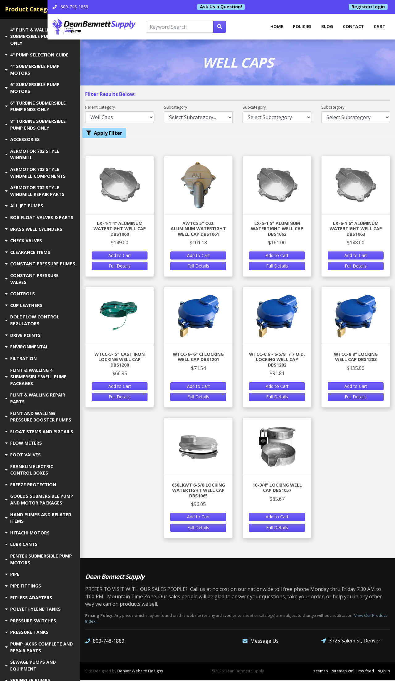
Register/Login (368, 7)
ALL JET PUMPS (24, 206)
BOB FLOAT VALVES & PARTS (39, 217)
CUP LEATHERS (24, 305)
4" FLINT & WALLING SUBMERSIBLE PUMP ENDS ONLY (36, 36)
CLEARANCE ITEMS (27, 252)
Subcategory (175, 107)
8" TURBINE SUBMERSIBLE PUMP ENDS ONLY (35, 124)
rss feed (366, 671)
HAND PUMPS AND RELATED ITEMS (38, 518)
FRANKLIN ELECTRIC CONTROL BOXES (29, 469)
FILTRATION (21, 358)
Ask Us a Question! (237, 7)
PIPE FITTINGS (23, 586)
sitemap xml (343, 671)
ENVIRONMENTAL (26, 347)
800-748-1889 (104, 641)
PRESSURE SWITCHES (30, 621)
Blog (326, 27)
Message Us (261, 641)
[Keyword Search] (203, 27)
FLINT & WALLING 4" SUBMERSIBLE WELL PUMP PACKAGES (36, 376)
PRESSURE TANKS (26, 632)
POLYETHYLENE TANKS (33, 609)
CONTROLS (20, 294)
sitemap (320, 671)
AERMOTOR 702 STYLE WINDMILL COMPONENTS (35, 172)
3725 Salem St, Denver (350, 641)
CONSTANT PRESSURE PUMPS (40, 264)
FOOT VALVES (23, 455)
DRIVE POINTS (23, 335)
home (274, 27)
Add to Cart (119, 256)
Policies (300, 27)
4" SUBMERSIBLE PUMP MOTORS (32, 69)
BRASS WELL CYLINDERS (33, 229)
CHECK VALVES (23, 240)
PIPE (12, 574)
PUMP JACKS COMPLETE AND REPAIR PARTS (39, 647)
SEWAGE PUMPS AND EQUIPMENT (30, 665)
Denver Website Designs (140, 671)
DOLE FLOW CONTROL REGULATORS (32, 320)
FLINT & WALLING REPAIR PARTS (35, 398)
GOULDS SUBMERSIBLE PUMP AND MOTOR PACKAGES (39, 499)
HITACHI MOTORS (27, 533)
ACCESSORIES (22, 139)
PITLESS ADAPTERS (28, 597)
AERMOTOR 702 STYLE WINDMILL (32, 154)
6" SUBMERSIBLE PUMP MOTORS (32, 87)
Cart (379, 27)
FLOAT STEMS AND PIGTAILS (39, 431)
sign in (384, 671)
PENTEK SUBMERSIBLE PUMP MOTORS (38, 559)
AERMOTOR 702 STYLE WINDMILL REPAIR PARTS (34, 191)
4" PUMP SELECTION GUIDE (37, 55)
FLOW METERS (23, 443)
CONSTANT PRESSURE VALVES (32, 278)
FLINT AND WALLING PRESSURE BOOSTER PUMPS (38, 416)
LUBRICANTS (21, 544)
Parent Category (100, 107)
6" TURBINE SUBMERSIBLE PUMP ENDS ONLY (35, 106)
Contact (353, 27)
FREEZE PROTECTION (30, 485)
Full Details (120, 266)
